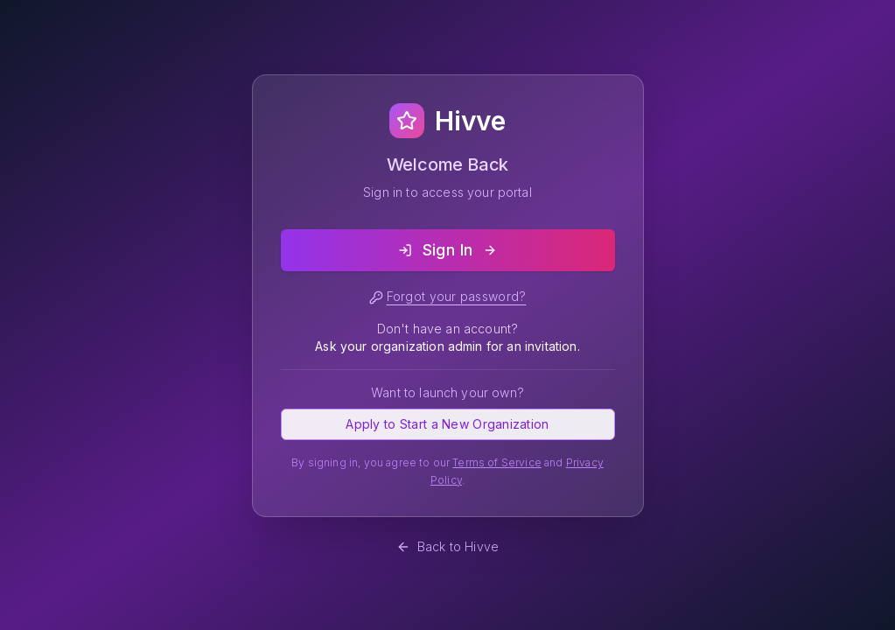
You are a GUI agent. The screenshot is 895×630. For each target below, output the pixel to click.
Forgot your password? (448, 296)
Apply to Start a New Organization (447, 423)
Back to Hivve (447, 546)
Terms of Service (497, 462)
